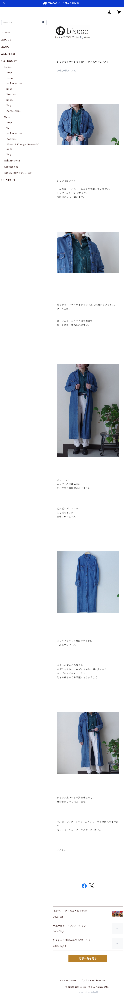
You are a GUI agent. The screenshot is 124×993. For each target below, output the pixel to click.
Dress (9, 78)
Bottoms (11, 94)
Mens (7, 117)
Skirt (9, 89)
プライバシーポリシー (66, 980)
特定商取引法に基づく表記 (93, 980)
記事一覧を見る (88, 958)
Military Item (12, 160)
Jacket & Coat (14, 83)
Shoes (10, 100)
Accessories (13, 111)
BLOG (5, 46)
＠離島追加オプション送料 (18, 172)
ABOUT (6, 39)
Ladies (9, 67)
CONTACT (8, 180)
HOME (5, 32)
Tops (9, 72)
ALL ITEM (8, 53)
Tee (8, 128)
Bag (8, 105)
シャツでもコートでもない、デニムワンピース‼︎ (82, 61)
